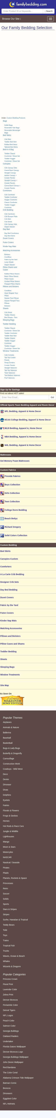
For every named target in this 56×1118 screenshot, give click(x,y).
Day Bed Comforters (11, 233)
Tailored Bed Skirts (11, 147)
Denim (6, 779)
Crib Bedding (8, 210)
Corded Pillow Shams (12, 281)
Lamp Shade (8, 262)
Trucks (6, 951)
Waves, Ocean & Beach (14, 956)
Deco (5, 774)
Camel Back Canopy (11, 170)
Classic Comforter (10, 202)
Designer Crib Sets (9, 582)
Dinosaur (7, 784)
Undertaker (8, 1041)
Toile (5, 930)
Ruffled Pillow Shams (11, 274)
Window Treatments (11, 351)
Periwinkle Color (10, 1005)
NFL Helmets (9, 1104)
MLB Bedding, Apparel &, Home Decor (21, 428)
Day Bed (6, 229)
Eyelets (6, 800)
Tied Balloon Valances (12, 375)
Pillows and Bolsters (11, 287)
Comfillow (7, 257)
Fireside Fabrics (10, 476)
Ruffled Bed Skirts (10, 144)
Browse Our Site (11, 19)
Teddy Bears (8, 925)
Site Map (4, 685)
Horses (6, 821)
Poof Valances (9, 378)
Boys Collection (10, 485)
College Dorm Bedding (13, 510)
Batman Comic (10, 1083)
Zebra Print (8, 994)
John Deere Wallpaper (13, 1062)
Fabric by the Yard (10, 259)
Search (49, 11)
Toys (5, 935)
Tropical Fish (9, 945)
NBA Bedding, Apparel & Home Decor (20, 437)
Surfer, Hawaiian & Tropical (15, 919)
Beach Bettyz (9, 519)
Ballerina (7, 732)
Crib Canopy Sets (10, 168)
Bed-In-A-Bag (8, 149)
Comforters (7, 191)
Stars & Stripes (10, 909)
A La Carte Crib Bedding (12, 574)
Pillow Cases (9, 279)
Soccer (6, 893)
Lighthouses (8, 836)
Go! (52, 397)
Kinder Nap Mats (9, 246)
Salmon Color (9, 1026)
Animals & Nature (11, 727)
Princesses (8, 883)
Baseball (7, 738)
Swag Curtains (9, 362)
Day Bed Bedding (8, 590)
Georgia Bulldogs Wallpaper (16, 1057)
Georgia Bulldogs (11, 1031)
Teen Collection (10, 502)
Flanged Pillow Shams (12, 284)
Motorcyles (8, 852)
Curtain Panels (9, 365)
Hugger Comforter (10, 200)
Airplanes (7, 722)
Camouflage (8, 758)
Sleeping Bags (8, 320)
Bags (5, 121)
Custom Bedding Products (16, 118)
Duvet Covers (8, 238)
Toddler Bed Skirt (10, 142)
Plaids (6, 873)
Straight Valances (10, 368)
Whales (6, 961)
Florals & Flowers (11, 810)
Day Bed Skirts (9, 236)
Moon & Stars (9, 847)
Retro (5, 888)
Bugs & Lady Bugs (11, 748)
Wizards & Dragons (12, 966)
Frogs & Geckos (10, 816)
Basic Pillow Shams (11, 276)
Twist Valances (9, 373)
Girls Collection (10, 493)
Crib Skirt (7, 139)
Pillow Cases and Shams (12, 644)
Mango (6, 842)
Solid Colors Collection (13, 535)
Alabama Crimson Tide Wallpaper (18, 1078)
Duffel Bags (8, 125)
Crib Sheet (8, 222)
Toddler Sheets (9, 315)
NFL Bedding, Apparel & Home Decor (20, 411)
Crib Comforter (9, 195)
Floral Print (8, 984)
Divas (5, 790)
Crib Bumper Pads (10, 216)
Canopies (6, 164)
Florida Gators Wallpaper (14, 1046)
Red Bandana (9, 1067)
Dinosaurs (7, 1093)
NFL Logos (8, 1015)
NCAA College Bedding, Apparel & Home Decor (25, 420)
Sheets (5, 308)
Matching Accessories (11, 250)
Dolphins (7, 795)
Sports (6, 904)
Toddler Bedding (9, 324)
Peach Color (8, 1020)
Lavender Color (10, 989)
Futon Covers (8, 242)
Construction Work (11, 764)
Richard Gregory (10, 527)
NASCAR (7, 857)
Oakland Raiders (10, 1036)
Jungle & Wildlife (10, 831)
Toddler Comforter (10, 197)
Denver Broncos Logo (13, 1052)
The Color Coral (10, 1072)
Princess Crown (10, 979)
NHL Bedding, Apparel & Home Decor (20, 445)
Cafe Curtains (9, 355)
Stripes (6, 914)
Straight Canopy (10, 173)
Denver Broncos (10, 1000)
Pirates (6, 867)
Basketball (8, 743)
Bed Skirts (7, 135)
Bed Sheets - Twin (10, 317)
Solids (6, 899)
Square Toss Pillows (11, 298)
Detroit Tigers (9, 1010)
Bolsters (7, 254)
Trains (6, 940)
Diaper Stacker (9, 227)
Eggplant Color (10, 1098)
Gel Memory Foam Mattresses (14, 461)
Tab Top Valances (10, 370)
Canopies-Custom (9, 559)
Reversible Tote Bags (11, 128)
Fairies (6, 805)
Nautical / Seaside (11, 862)
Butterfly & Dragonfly (12, 753)
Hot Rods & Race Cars (13, 826)
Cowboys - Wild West (13, 769)
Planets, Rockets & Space (15, 878)
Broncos (6, 1088)
